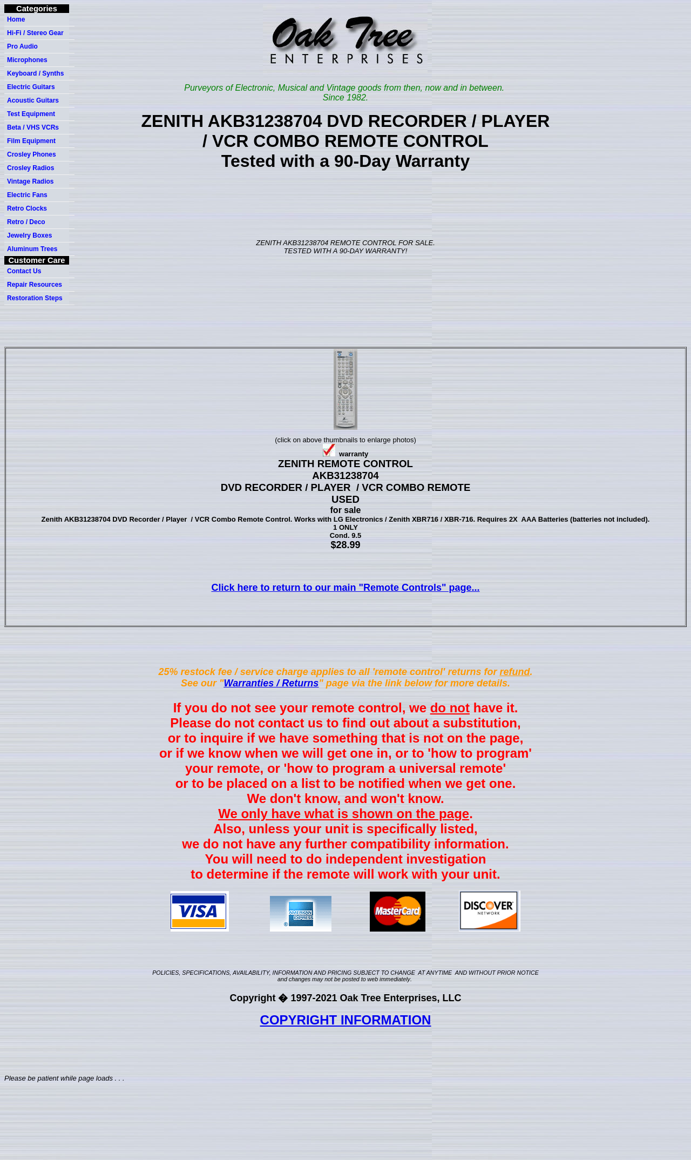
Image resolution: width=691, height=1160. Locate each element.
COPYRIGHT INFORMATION (345, 1020)
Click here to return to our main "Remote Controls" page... (345, 587)
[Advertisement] (347, 204)
